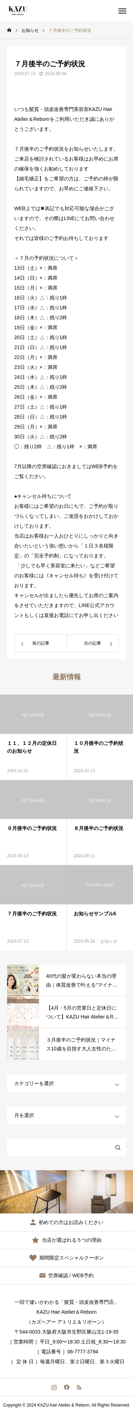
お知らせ (108, 941)
